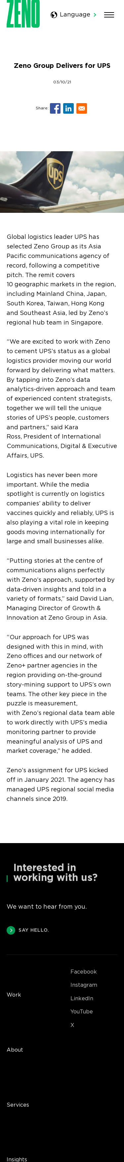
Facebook (83, 972)
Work (14, 995)
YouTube (81, 1011)
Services (18, 1105)
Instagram (83, 985)
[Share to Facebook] (55, 108)
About (15, 1050)
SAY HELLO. (28, 931)
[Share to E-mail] (81, 108)
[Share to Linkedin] (68, 108)
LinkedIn (81, 998)
